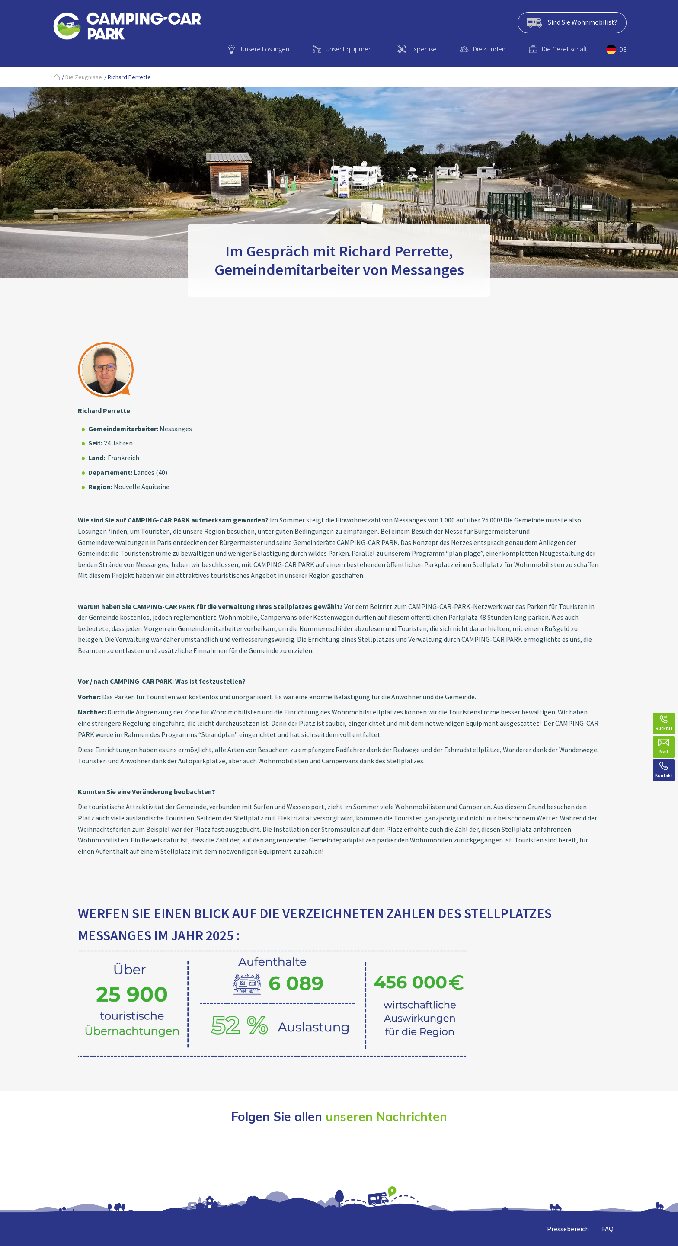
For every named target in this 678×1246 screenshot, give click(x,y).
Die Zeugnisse (83, 77)
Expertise (423, 49)
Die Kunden (489, 49)
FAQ (608, 1228)
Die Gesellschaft (564, 49)
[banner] (127, 27)
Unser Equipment (350, 49)
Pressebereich (568, 1228)
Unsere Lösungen (265, 49)
